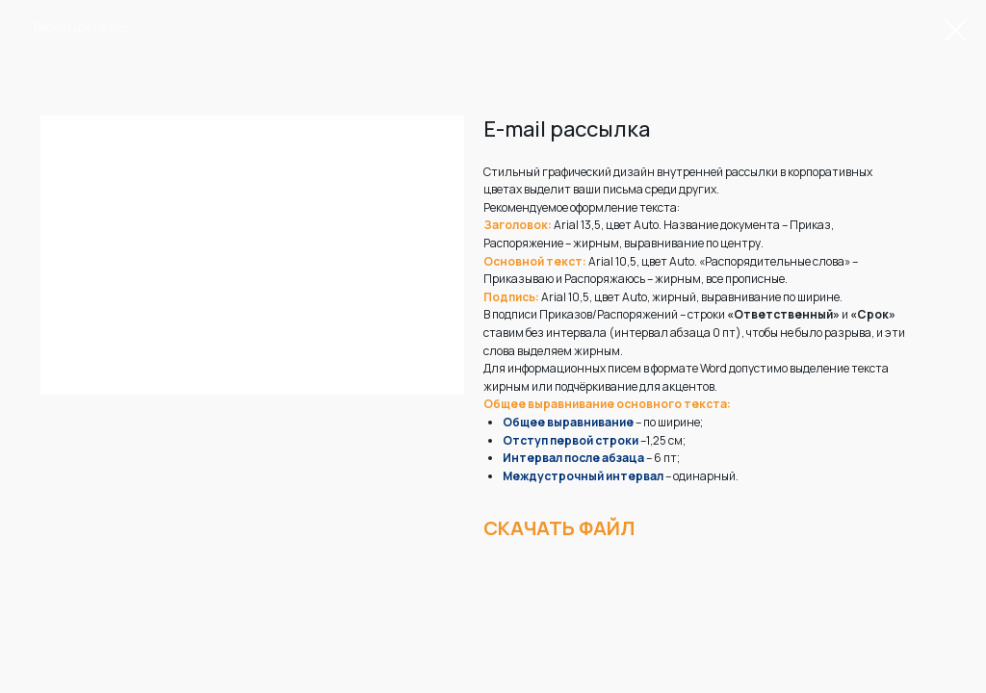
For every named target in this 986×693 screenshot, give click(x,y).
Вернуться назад (81, 27)
